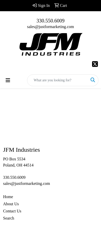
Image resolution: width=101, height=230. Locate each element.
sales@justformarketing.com (50, 26)
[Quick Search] (57, 80)
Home (8, 197)
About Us (11, 204)
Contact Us (12, 211)
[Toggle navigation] (8, 80)
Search (8, 218)
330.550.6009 (50, 20)
